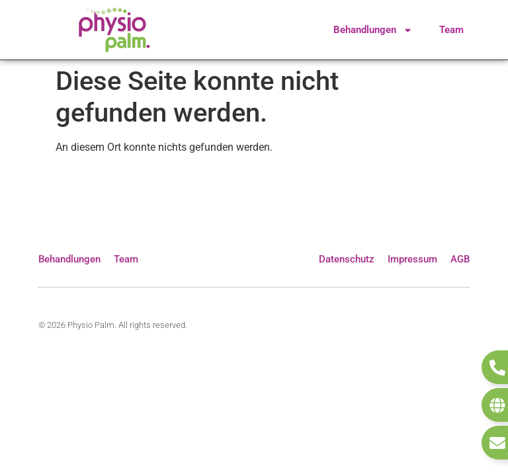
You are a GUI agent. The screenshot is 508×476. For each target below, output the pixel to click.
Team (451, 30)
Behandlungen (373, 30)
